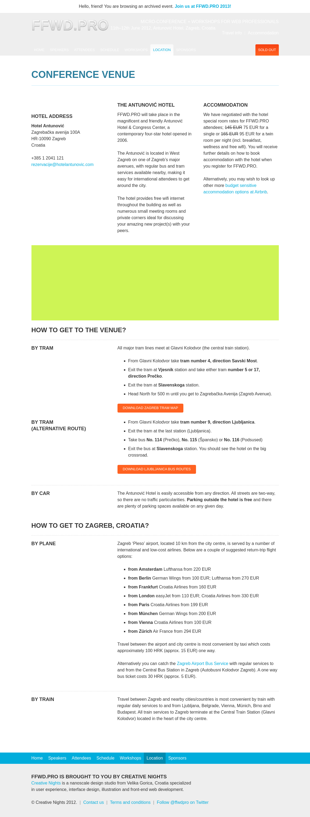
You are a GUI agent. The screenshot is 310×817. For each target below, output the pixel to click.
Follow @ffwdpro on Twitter (183, 802)
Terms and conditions (130, 802)
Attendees (84, 50)
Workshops (136, 50)
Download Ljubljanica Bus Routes (157, 469)
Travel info (232, 33)
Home (39, 50)
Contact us (93, 802)
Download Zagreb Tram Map (150, 408)
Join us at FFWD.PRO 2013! (203, 6)
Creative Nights (46, 783)
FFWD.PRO (70, 25)
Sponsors (186, 50)
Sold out (267, 50)
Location (162, 50)
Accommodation (263, 33)
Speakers (59, 50)
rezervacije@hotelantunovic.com (62, 164)
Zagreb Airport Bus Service (202, 663)
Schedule (109, 50)
